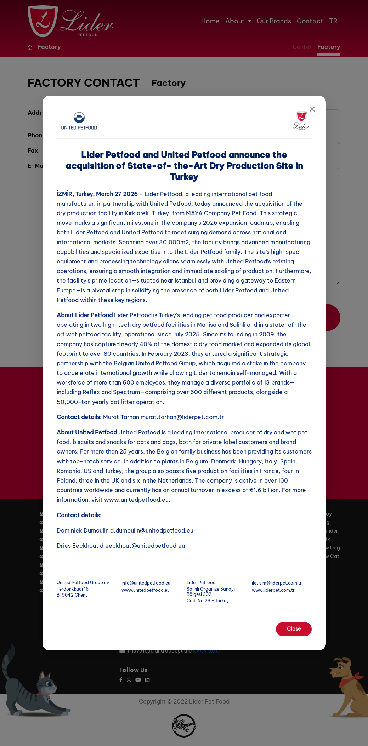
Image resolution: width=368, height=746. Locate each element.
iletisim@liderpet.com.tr (277, 583)
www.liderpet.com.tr (273, 590)
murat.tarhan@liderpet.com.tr (182, 417)
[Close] (312, 109)
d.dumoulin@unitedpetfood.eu (151, 530)
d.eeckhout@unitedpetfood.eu (142, 545)
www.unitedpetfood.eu (145, 590)
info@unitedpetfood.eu (145, 583)
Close (294, 629)
